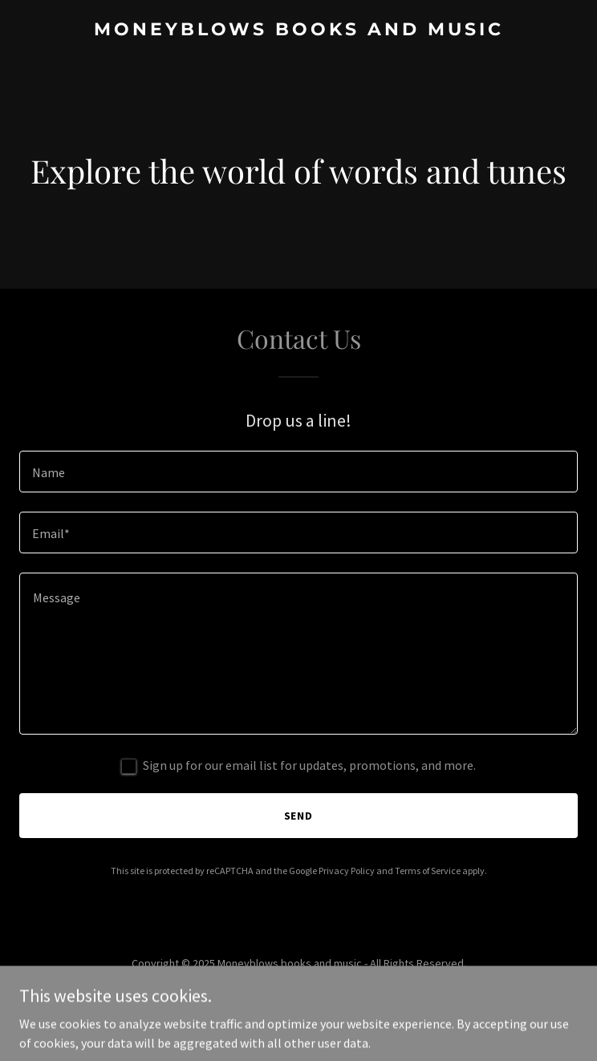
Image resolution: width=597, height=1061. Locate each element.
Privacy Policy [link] (347, 871)
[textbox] (298, 471)
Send (299, 815)
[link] (298, 30)
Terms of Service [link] (428, 871)
